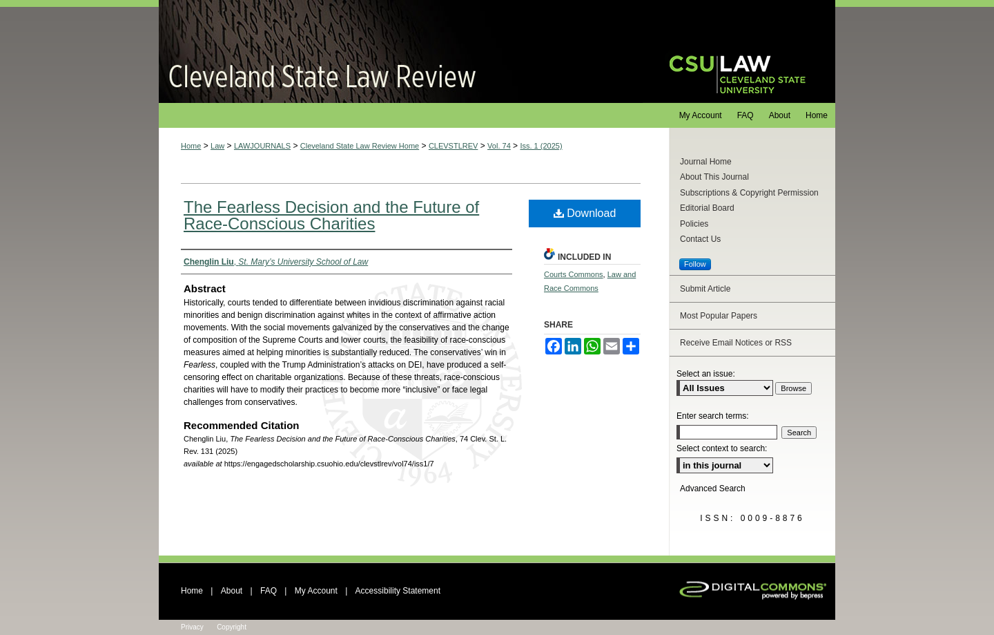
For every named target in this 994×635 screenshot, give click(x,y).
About (231, 591)
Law (217, 146)
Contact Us (700, 239)
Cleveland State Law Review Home (359, 146)
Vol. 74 (499, 146)
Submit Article (705, 289)
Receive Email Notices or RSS (736, 343)
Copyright (231, 627)
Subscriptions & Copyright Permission (749, 193)
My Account (316, 591)
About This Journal (714, 177)
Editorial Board (707, 208)
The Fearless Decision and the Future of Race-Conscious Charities (331, 215)
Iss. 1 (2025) (541, 146)
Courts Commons (573, 274)
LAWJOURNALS (262, 146)
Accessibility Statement (397, 591)
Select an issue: (705, 374)
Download (585, 213)
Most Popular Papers (718, 316)
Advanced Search (713, 488)
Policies (694, 224)
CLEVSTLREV (453, 146)
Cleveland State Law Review (401, 51)
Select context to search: (721, 448)
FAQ (268, 591)
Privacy (192, 627)
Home (191, 146)
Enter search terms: (712, 416)
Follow (695, 264)
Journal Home (706, 162)
